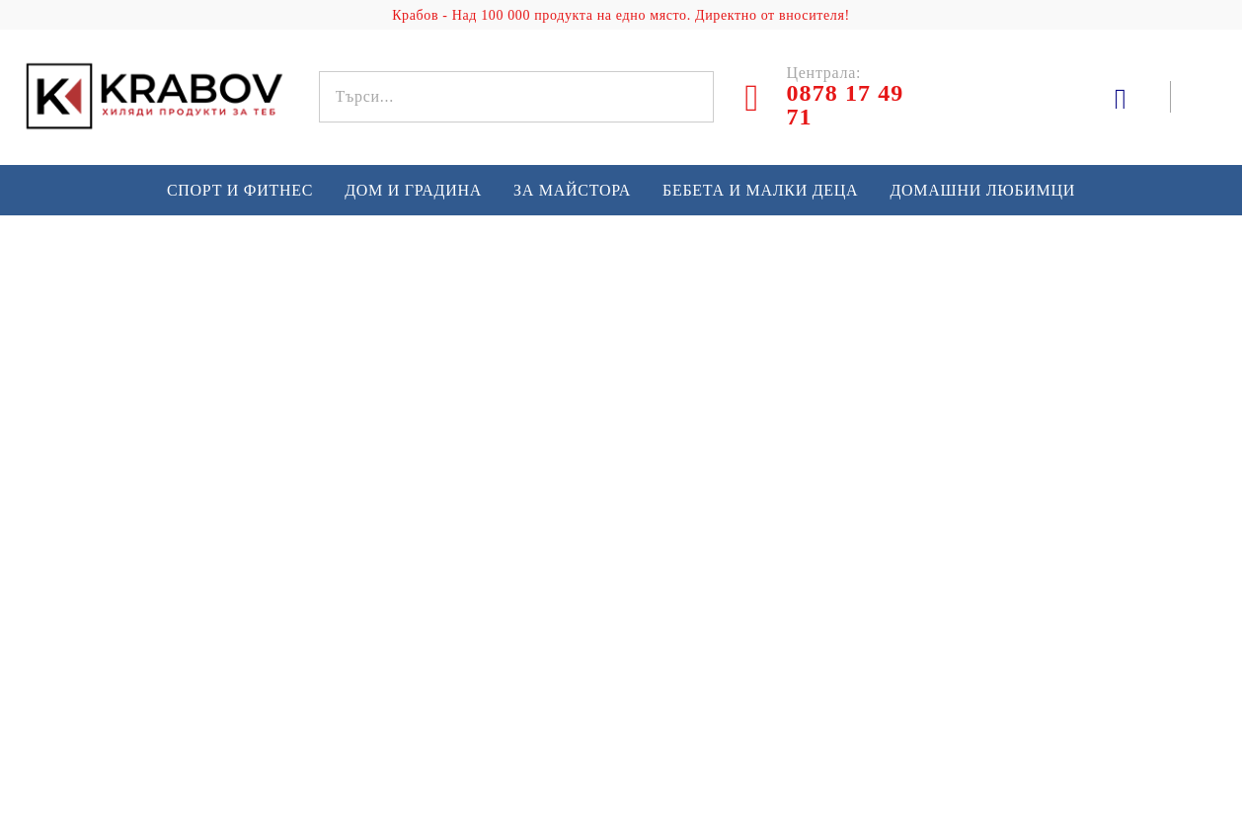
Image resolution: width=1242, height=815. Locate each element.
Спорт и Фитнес (240, 190)
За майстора (572, 190)
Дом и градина (413, 190)
